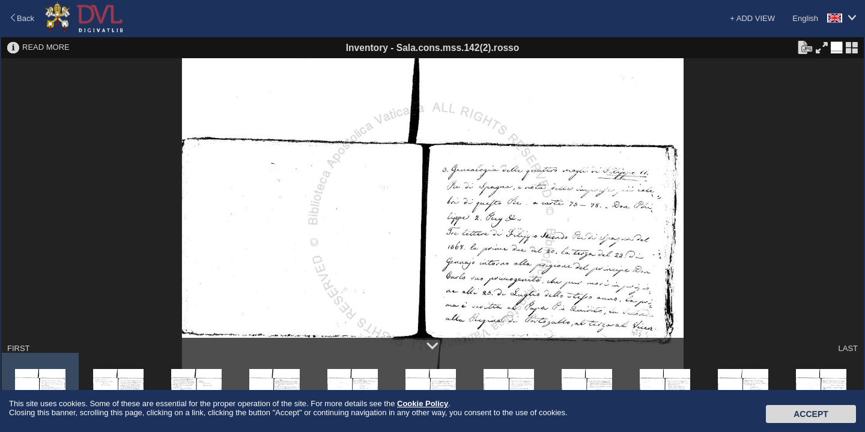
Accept (811, 414)
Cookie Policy (422, 403)
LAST (848, 348)
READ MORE (46, 47)
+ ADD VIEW (752, 18)
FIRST (18, 348)
